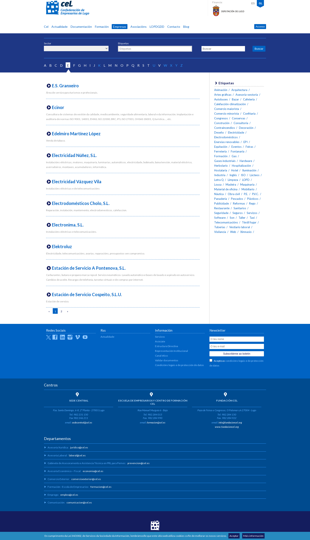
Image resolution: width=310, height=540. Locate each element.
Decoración (246, 127)
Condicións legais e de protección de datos (179, 365)
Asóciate (160, 341)
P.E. (246, 194)
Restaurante (221, 208)
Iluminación (249, 170)
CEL (67, 8)
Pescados (237, 198)
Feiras (249, 146)
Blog (186, 26)
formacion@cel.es (156, 422)
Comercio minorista (226, 113)
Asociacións (138, 26)
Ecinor (58, 107)
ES (253, 3)
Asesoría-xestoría (247, 94)
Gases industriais (225, 161)
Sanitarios (240, 208)
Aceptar (234, 535)
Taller (242, 217)
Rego (252, 203)
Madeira (231, 184)
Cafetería (249, 99)
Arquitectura (239, 90)
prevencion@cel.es (138, 463)
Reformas (239, 203)
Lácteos (254, 175)
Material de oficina (225, 189)
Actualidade (59, 26)
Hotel (234, 170)
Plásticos (252, 198)
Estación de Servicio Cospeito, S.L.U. (87, 294)
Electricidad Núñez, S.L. (74, 155)
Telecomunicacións (226, 222)
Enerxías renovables (226, 142)
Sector (47, 43)
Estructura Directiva (166, 346)
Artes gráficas (222, 94)
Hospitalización (241, 165)
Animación (220, 90)
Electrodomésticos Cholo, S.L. (81, 203)
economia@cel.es (93, 471)
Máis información (253, 535)
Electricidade (236, 132)
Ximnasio (246, 232)
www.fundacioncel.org (227, 426)
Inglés (233, 175)
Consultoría (241, 123)
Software (220, 217)
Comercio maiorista (226, 109)
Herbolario (221, 165)
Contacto (173, 26)
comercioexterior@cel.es (86, 479)
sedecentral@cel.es (82, 422)
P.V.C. (255, 194)
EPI (245, 142)
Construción (221, 123)
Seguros (237, 213)
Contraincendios (224, 127)
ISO (243, 175)
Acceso (260, 26)
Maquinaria (247, 184)
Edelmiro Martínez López (76, 133)
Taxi (252, 217)
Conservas (238, 118)
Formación (102, 26)
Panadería (220, 198)
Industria (219, 175)
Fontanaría (237, 151)
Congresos (221, 118)
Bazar (235, 99)
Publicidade (221, 203)
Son (232, 217)
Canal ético (161, 355)
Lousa (218, 184)
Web (233, 232)
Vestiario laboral (239, 227)
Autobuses (221, 99)
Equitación (220, 146)
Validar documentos (166, 360)
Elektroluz (62, 246)
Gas (234, 156)
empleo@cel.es (69, 494)
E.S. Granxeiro (65, 85)
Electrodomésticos (226, 137)
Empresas (119, 26)
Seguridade (221, 213)
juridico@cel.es (79, 447)
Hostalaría (220, 170)
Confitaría (249, 113)
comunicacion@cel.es (79, 502)
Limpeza (233, 180)
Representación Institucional (171, 350)
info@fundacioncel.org (230, 422)
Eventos (236, 146)
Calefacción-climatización (230, 104)
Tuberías (219, 227)
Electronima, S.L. (68, 224)
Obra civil (234, 194)
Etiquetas (123, 43)
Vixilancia (220, 232)
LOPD (246, 180)
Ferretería (220, 151)
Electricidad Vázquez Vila (76, 181)
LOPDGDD (157, 26)
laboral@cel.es (77, 455)
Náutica (219, 194)
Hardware (246, 161)
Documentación (81, 26)
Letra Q (219, 180)
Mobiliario (248, 189)
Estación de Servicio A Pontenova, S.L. (89, 268)
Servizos (252, 213)
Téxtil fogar (249, 222)
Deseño (219, 132)
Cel (46, 26)
